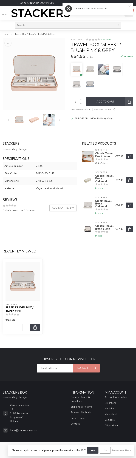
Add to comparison (80, 109)
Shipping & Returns (81, 406)
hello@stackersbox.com (23, 430)
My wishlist (111, 414)
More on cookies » (121, 450)
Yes (93, 450)
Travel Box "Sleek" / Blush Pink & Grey (35, 34)
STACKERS (76, 40)
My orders (110, 403)
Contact (75, 423)
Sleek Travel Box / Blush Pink (19, 309)
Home (6, 34)
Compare (110, 420)
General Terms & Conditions (80, 399)
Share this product (104, 109)
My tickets (110, 408)
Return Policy (78, 418)
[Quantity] (25, 327)
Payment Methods (81, 412)
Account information (116, 397)
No (105, 450)
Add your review (63, 207)
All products (111, 425)
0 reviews (106, 39)
